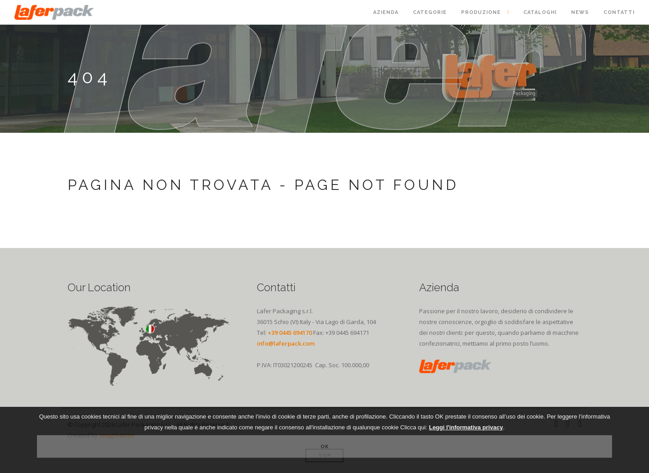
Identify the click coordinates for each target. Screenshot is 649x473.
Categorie (430, 12)
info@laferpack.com (286, 343)
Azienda (385, 12)
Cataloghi (540, 12)
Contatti (619, 12)
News (580, 12)
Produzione (481, 12)
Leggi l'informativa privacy (466, 427)
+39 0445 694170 (290, 333)
